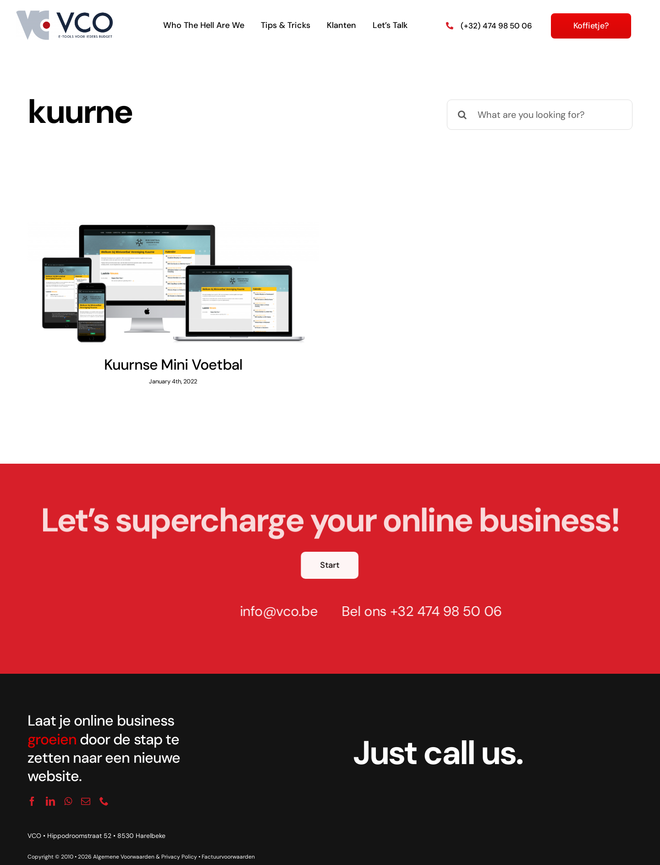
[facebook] (32, 790)
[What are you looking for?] (539, 115)
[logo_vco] (64, 14)
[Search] (462, 115)
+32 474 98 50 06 (442, 601)
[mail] (85, 790)
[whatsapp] (68, 790)
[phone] (104, 790)
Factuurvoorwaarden (228, 846)
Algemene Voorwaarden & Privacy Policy (145, 846)
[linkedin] (50, 790)
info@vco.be (275, 601)
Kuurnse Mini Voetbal (173, 364)
